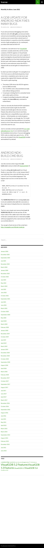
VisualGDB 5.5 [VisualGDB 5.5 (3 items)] (19, 468)
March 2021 (4, 308)
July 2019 (3, 340)
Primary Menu (42, 2)
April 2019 (3, 343)
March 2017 (4, 400)
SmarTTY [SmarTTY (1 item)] (29, 462)
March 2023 (4, 286)
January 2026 (4, 251)
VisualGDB (23, 48)
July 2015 (3, 419)
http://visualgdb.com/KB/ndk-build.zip (12, 227)
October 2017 (5, 381)
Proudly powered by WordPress (8, 546)
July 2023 (3, 280)
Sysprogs (4, 2)
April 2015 (3, 425)
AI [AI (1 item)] (1, 462)
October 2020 (5, 311)
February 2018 (5, 374)
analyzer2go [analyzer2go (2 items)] (5, 462)
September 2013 (5, 435)
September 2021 (5, 299)
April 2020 (3, 321)
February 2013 (5, 441)
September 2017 (5, 384)
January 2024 (4, 270)
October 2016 (5, 406)
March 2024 (4, 267)
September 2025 (5, 257)
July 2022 (3, 289)
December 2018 (5, 352)
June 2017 (4, 393)
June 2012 (4, 450)
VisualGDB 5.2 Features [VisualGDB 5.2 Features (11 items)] (14, 464)
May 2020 (3, 318)
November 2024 (5, 264)
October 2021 (5, 295)
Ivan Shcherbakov (17, 27)
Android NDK (24, 166)
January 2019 (4, 349)
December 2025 (5, 254)
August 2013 (4, 438)
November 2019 (5, 333)
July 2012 (3, 447)
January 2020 (4, 330)
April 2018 (3, 368)
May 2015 (3, 422)
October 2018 (5, 359)
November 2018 (5, 356)
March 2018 (4, 371)
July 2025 (3, 261)
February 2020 (5, 327)
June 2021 (4, 305)
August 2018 (4, 365)
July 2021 (3, 302)
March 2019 (4, 346)
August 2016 (4, 412)
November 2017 (5, 378)
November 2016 (5, 403)
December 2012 (5, 444)
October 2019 (5, 337)
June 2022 (4, 292)
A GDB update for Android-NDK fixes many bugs (15, 20)
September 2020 (5, 314)
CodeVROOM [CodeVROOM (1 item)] (12, 462)
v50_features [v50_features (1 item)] (34, 462)
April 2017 (3, 397)
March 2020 (4, 324)
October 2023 (5, 276)
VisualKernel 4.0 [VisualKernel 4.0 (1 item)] (4, 470)
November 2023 (5, 273)
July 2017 (3, 390)
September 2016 (5, 409)
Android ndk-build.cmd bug (12, 154)
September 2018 (5, 362)
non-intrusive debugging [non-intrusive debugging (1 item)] (20, 462)
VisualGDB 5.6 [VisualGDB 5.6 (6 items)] (31, 468)
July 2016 (3, 416)
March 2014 (4, 431)
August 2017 (4, 387)
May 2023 (3, 283)
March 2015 (4, 428)
